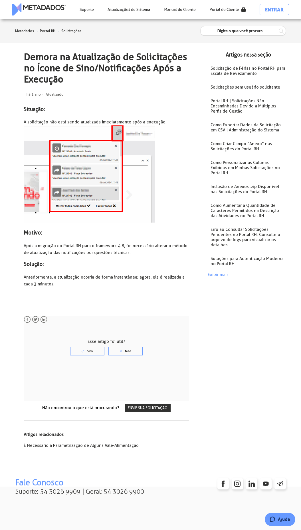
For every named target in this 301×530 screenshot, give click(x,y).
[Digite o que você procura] (243, 31)
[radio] (87, 351)
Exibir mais (218, 274)
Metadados (24, 31)
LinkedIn (43, 319)
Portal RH (47, 31)
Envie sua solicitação (147, 408)
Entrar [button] (274, 10)
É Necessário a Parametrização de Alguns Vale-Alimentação (81, 445)
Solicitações (71, 31)
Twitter (35, 319)
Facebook (27, 319)
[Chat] (280, 519)
